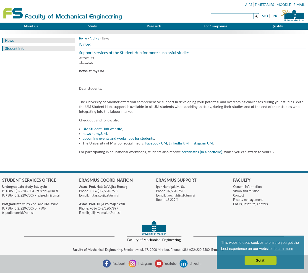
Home (83, 38)
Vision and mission (246, 191)
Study (92, 26)
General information (247, 186)
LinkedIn (195, 263)
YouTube (170, 263)
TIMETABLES (264, 4)
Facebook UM (156, 143)
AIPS (248, 4)
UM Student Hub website (102, 128)
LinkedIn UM (179, 143)
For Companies (215, 26)
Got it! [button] (260, 260)
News (9, 40)
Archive (94, 38)
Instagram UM (202, 143)
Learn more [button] (283, 249)
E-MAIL (299, 4)
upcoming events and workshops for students (118, 138)
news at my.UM (95, 133)
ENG (274, 15)
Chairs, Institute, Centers (250, 204)
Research (154, 26)
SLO (265, 15)
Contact (238, 195)
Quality (277, 26)
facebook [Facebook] (118, 263)
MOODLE (284, 4)
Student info (14, 48)
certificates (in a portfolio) (202, 152)
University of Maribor (292, 15)
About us (31, 26)
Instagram (145, 263)
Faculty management (248, 199)
